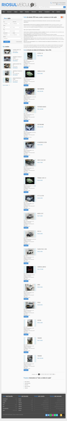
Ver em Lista (61, 17)
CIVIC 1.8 (47, 410)
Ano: (4, 29)
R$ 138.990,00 (15, 52)
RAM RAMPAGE (40, 89)
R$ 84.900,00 (15, 82)
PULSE (38, 302)
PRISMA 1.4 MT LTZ (41, 178)
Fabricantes (34, 11)
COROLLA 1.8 (46, 400)
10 (53, 374)
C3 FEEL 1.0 (40, 53)
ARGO (38, 285)
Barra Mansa (27, 381)
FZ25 (32, 402)
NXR (32, 400)
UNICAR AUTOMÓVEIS (60, 404)
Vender (21, 11)
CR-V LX (39, 231)
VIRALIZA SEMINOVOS (60, 408)
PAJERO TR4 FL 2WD (42, 249)
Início (4, 11)
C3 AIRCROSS (46, 408)
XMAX (32, 404)
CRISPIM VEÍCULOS (60, 400)
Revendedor (62, 2)
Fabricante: (14, 21)
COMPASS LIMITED (41, 267)
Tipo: (4, 21)
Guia (53, 11)
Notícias (40, 11)
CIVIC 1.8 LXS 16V (41, 160)
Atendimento (55, 2)
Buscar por (9, 11)
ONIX (16, 399)
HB (16, 400)
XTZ (32, 408)
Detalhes (26, 67)
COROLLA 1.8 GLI (41, 71)
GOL (16, 408)
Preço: (4, 25)
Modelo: (4, 36)
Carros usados (5, 85)
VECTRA (39, 320)
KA (16, 402)
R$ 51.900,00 (15, 60)
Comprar (15, 11)
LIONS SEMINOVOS (60, 399)
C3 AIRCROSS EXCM (42, 142)
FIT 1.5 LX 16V (40, 196)
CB (32, 399)
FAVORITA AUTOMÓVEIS (59, 402)
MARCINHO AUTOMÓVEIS (59, 406)
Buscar (6, 41)
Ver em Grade (63, 17)
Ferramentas (47, 11)
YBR (32, 406)
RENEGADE (15, 410)
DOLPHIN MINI (40, 124)
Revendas (27, 11)
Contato (58, 11)
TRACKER (39, 338)
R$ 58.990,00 (15, 67)
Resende (26, 384)
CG (32, 410)
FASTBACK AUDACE (41, 107)
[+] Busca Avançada (19, 41)
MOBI (16, 406)
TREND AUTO (61, 410)
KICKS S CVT (40, 213)
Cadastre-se (63, 4)
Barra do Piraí (27, 386)
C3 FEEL (47, 399)
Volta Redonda (27, 383)
